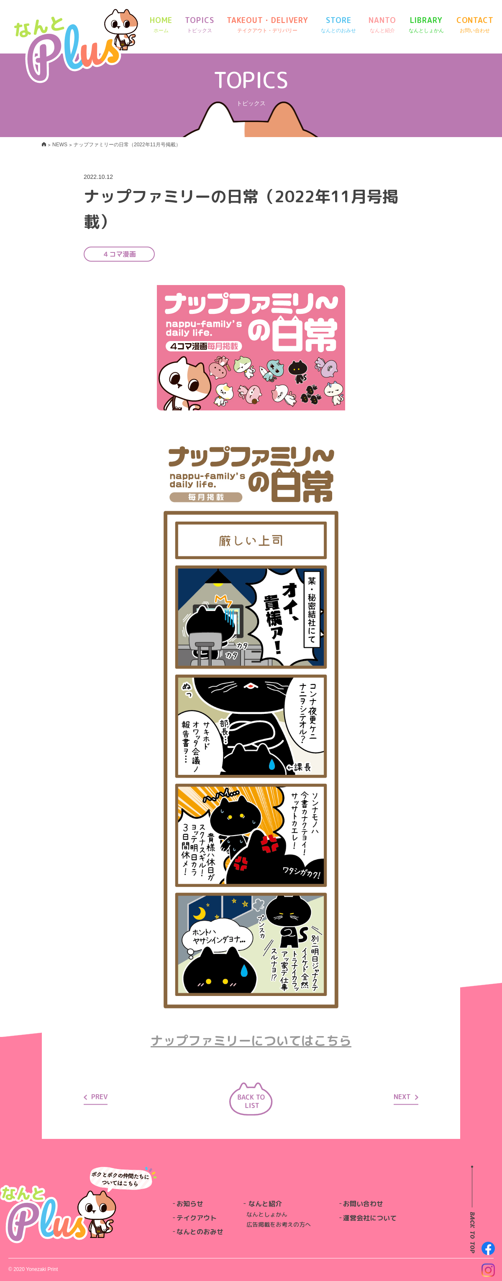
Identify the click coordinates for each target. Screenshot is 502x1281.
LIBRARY (426, 25)
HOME (161, 25)
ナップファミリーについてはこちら (251, 1040)
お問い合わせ (363, 1203)
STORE (338, 25)
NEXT (406, 1096)
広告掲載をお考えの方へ (278, 1224)
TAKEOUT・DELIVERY (267, 25)
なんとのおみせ (200, 1231)
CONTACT (475, 25)
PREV (96, 1096)
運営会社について (370, 1217)
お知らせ (190, 1203)
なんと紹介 (265, 1203)
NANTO (382, 25)
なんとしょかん (266, 1214)
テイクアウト (197, 1217)
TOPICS (199, 25)
